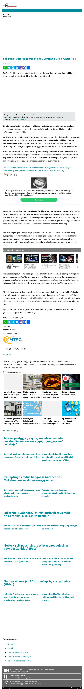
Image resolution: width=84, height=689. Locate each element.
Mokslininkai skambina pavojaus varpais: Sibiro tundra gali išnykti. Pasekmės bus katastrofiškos (57, 457)
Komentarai (10, 430)
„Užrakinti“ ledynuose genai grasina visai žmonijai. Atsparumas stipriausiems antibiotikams (21, 597)
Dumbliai (11, 644)
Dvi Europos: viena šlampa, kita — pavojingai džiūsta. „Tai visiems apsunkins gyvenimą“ (57, 561)
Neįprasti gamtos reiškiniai (19, 660)
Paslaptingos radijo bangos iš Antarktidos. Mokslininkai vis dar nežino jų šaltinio (33, 478)
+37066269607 (36, 684)
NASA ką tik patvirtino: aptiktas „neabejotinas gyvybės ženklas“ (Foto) (36, 547)
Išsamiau (39, 200)
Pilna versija (6, 688)
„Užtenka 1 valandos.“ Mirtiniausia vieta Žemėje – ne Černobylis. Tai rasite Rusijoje (38, 514)
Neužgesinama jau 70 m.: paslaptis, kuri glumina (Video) (37, 583)
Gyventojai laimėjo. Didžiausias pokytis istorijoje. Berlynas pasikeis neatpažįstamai (22, 493)
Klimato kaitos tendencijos (19, 656)
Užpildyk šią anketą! (19, 119)
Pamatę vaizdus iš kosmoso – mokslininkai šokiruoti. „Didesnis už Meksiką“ (58, 493)
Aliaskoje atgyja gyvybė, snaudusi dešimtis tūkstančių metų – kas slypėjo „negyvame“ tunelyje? (34, 441)
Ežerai (10, 648)
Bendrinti (7, 354)
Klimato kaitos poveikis (17, 652)
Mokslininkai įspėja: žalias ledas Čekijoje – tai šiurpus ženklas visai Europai (58, 597)
